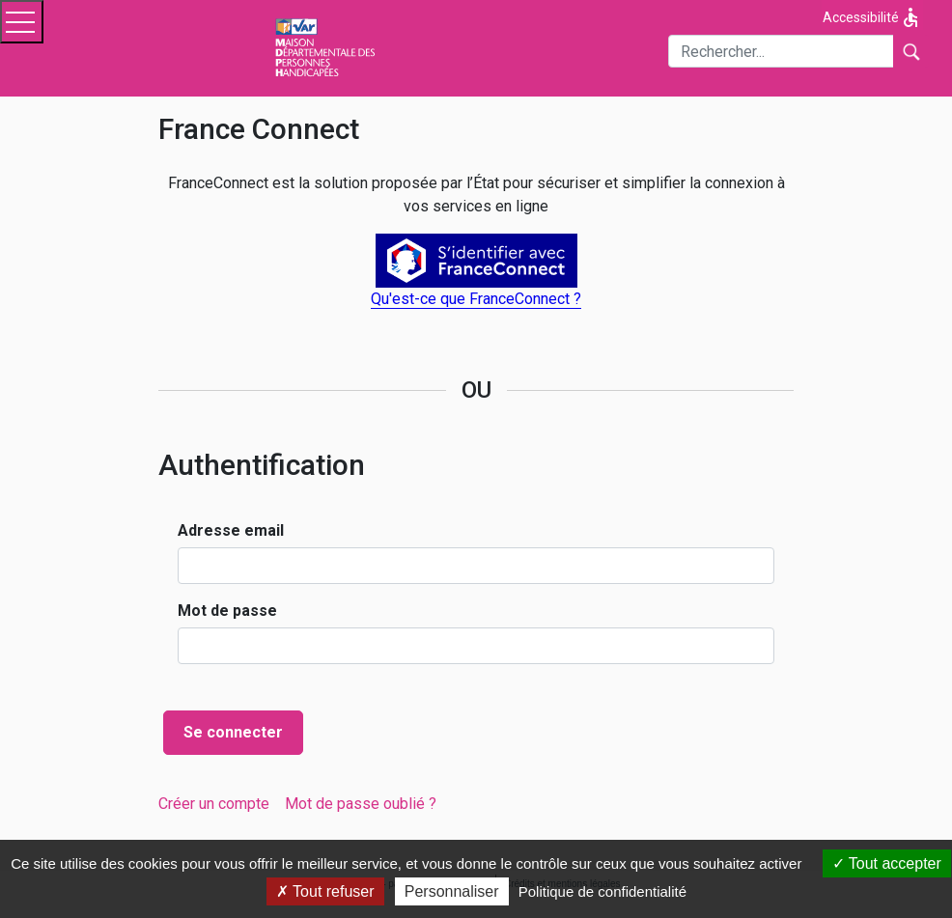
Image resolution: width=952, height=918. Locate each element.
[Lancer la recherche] (911, 51)
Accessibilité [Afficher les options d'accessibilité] (872, 17)
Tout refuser (325, 891)
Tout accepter (886, 863)
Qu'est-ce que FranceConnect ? (476, 299)
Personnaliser (452, 891)
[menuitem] (213, 803)
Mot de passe (227, 610)
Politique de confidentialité (602, 891)
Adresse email (231, 530)
